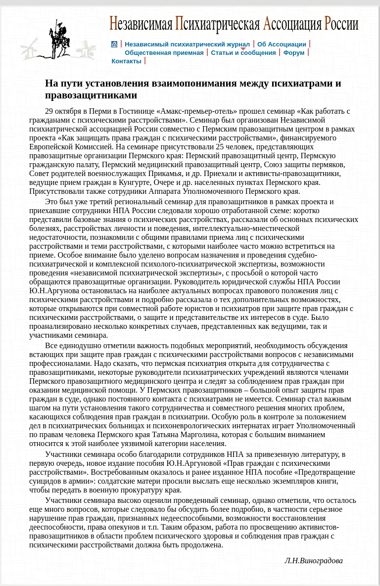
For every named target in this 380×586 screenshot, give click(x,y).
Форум (294, 52)
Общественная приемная (164, 52)
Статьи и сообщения (243, 52)
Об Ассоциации (281, 43)
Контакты (126, 60)
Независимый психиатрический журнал (187, 43)
